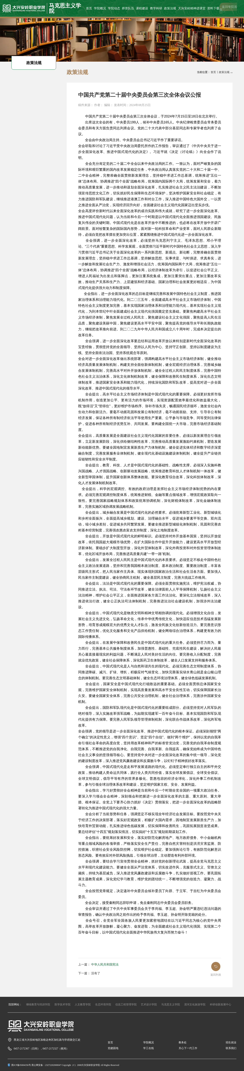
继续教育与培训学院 (38, 1004)
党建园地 (113, 1048)
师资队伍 (128, 8)
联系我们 (231, 1048)
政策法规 (170, 8)
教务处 (183, 1042)
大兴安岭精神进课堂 (191, 8)
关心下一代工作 (188, 1048)
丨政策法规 (223, 72)
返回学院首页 (228, 8)
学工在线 (148, 1048)
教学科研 (156, 8)
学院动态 (114, 8)
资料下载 (213, 8)
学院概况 (100, 8)
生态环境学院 (103, 1004)
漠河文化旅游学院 (194, 1004)
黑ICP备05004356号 (21, 1065)
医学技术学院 (63, 1004)
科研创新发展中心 (220, 1004)
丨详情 (231, 72)
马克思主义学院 (170, 1004)
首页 (89, 8)
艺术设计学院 (149, 1004)
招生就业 (231, 1042)
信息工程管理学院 (126, 1004)
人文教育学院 (83, 1004)
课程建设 (142, 8)
